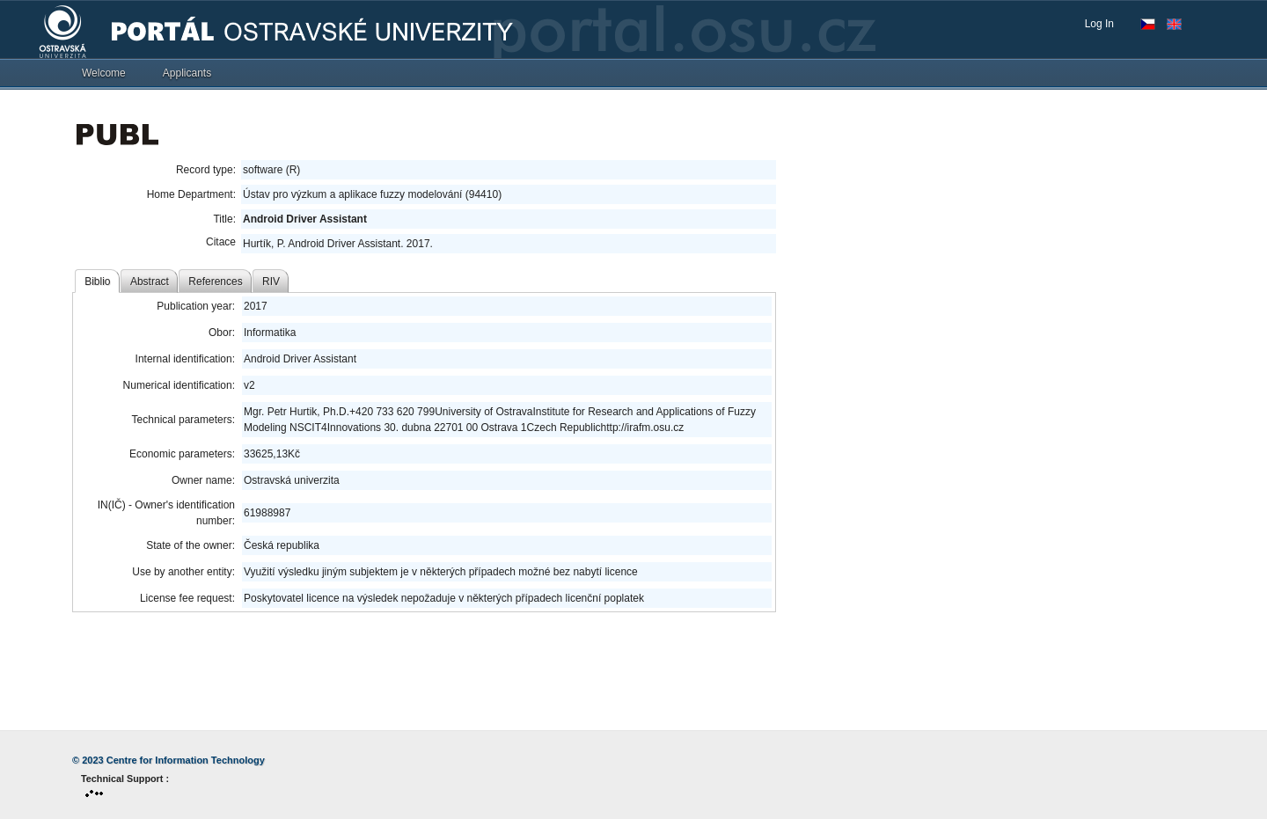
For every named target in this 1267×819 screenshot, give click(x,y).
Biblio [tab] (97, 281)
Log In (1099, 24)
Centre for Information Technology (185, 760)
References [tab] (215, 281)
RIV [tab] (271, 281)
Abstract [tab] (149, 281)
